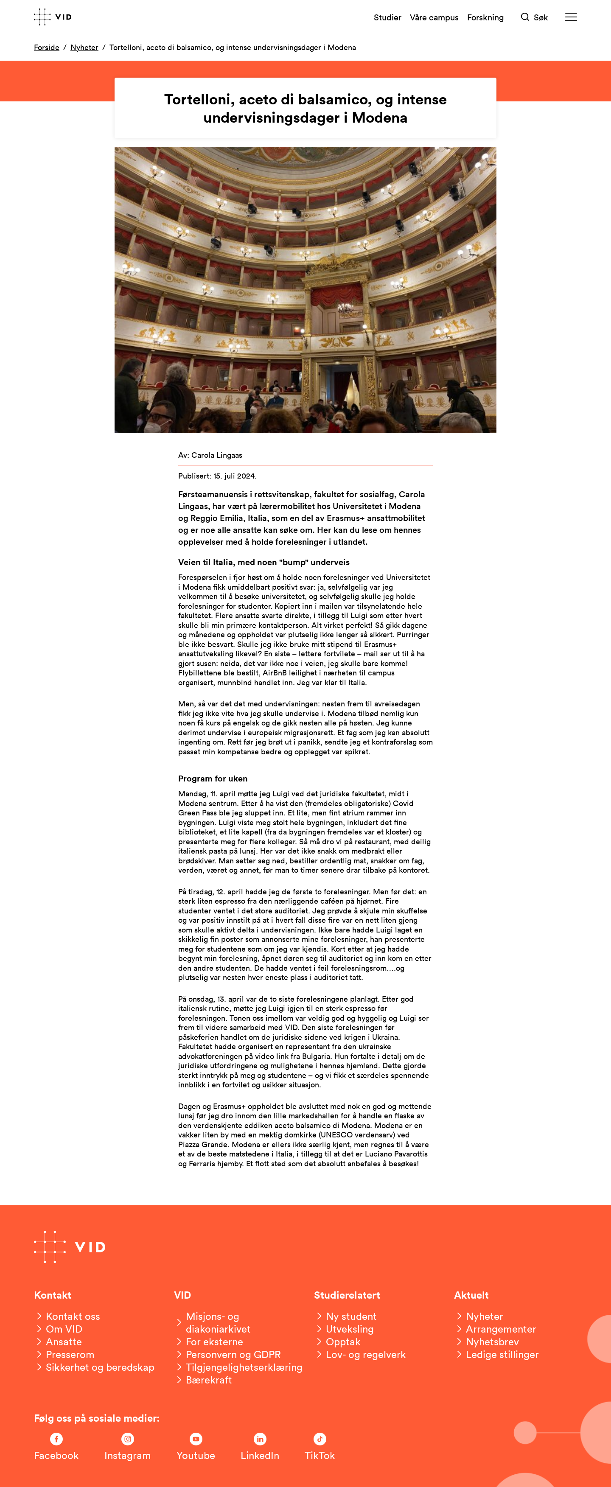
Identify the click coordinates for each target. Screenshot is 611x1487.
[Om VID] (58, 1328)
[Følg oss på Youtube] (196, 1447)
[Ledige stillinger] (496, 1354)
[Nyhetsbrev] (486, 1341)
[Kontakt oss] (67, 1316)
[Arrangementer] (495, 1328)
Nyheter (84, 47)
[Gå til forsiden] (52, 16)
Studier (387, 16)
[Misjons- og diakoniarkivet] (235, 1322)
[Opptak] (337, 1341)
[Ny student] (345, 1316)
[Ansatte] (58, 1341)
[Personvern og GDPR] (227, 1354)
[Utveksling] (344, 1328)
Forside (46, 47)
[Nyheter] (478, 1316)
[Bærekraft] (203, 1379)
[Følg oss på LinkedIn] (260, 1447)
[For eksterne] (208, 1341)
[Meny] (571, 17)
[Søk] (534, 17)
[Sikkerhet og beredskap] (94, 1367)
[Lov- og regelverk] (360, 1354)
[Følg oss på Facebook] (56, 1447)
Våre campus (434, 16)
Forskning (485, 16)
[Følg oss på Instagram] (127, 1447)
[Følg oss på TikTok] (320, 1447)
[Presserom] (64, 1354)
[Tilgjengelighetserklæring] (238, 1367)
